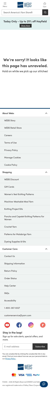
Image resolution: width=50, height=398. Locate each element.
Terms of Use (10, 142)
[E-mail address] (17, 346)
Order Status (10, 278)
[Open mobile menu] (5, 5)
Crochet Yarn (10, 226)
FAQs (6, 293)
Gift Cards (9, 186)
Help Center (10, 285)
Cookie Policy (10, 164)
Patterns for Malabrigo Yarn (17, 234)
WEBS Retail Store (13, 127)
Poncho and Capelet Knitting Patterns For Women (24, 218)
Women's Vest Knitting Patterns (19, 194)
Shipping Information (14, 263)
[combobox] (22, 12)
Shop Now (26, 25)
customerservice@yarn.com (17, 315)
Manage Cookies (12, 157)
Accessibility (10, 300)
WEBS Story (9, 120)
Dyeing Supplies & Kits (15, 241)
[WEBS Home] (25, 367)
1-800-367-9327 (12, 307)
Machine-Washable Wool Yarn (18, 201)
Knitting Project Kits (13, 208)
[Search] (45, 12)
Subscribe (40, 346)
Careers (8, 135)
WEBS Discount (11, 179)
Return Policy (10, 270)
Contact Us (9, 256)
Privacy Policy (11, 150)
